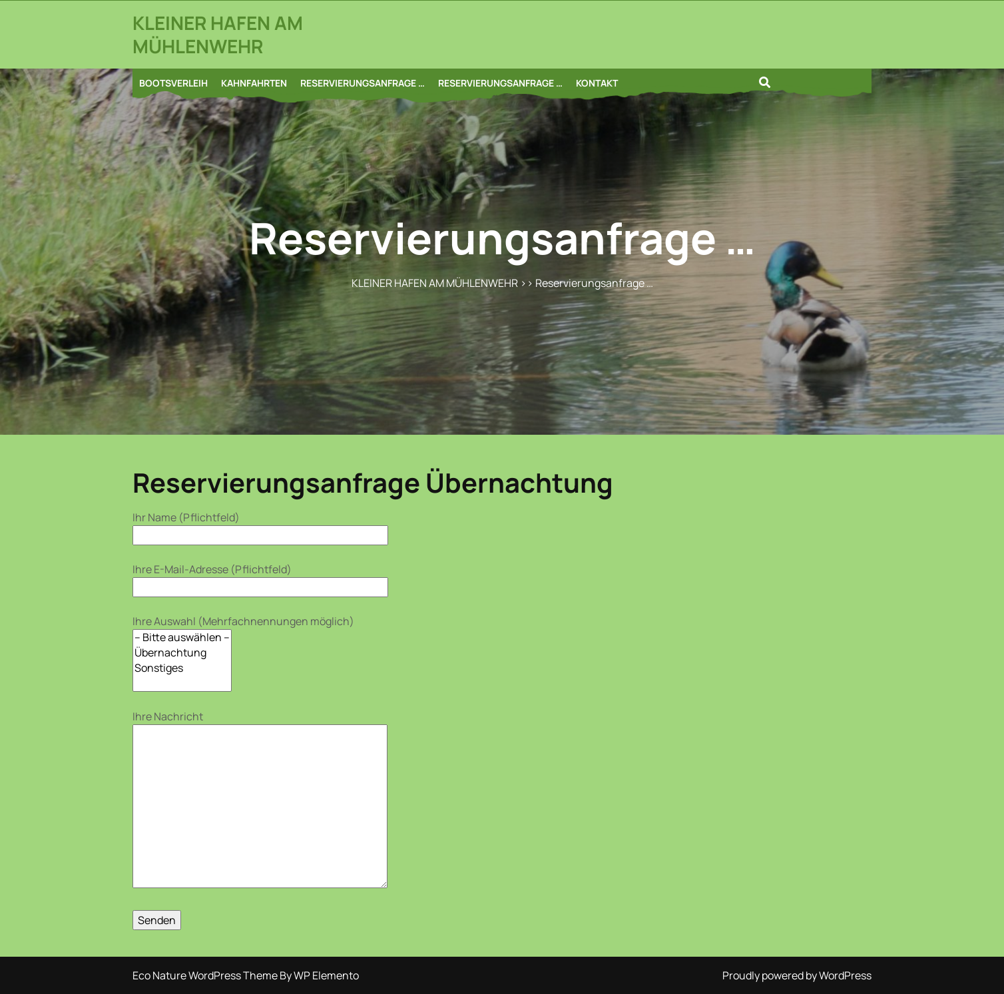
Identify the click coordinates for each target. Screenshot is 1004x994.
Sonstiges (182, 668)
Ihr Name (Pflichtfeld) (260, 526)
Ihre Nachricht (259, 800)
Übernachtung (182, 652)
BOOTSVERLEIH (173, 83)
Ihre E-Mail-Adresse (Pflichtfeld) (260, 578)
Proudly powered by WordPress (797, 975)
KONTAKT (597, 83)
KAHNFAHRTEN (254, 83)
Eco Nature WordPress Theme (206, 975)
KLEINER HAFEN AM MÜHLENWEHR (217, 34)
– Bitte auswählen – (182, 637)
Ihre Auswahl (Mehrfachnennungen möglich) (243, 653)
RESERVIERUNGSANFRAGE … (362, 83)
